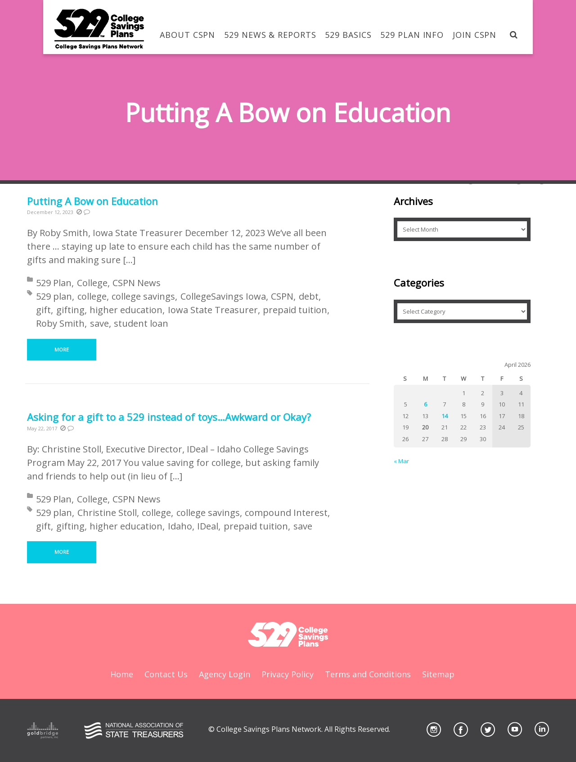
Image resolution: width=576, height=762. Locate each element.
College (92, 283)
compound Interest (286, 512)
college (92, 296)
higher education (126, 310)
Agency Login (224, 674)
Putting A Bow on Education (92, 201)
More (61, 349)
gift (43, 310)
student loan (141, 323)
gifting (70, 310)
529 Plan (54, 283)
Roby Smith (60, 323)
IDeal (207, 526)
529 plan (54, 296)
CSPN (282, 296)
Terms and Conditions (368, 674)
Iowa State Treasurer (213, 310)
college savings (143, 296)
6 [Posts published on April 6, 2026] (425, 404)
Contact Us (166, 674)
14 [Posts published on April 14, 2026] (444, 416)
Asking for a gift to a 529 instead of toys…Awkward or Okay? (169, 417)
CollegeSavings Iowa (223, 296)
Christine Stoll (107, 512)
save (99, 323)
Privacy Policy (287, 674)
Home (121, 674)
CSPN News (136, 283)
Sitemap (438, 674)
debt (309, 296)
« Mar (401, 461)
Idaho (180, 526)
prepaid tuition (295, 310)
